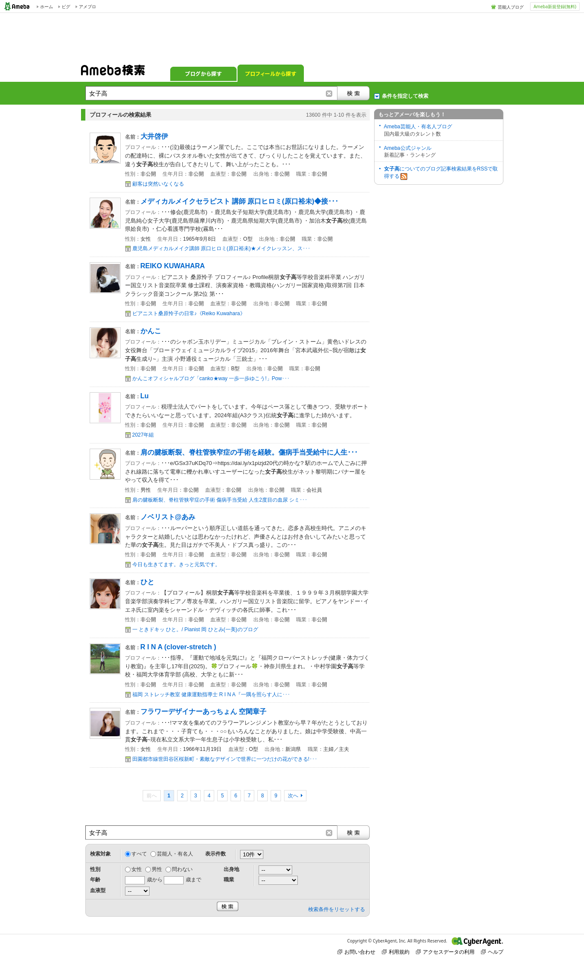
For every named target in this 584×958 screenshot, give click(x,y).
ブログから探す (203, 73)
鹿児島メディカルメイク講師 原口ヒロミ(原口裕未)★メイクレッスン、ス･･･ (221, 248)
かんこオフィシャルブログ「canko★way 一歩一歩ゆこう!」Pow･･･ (211, 378)
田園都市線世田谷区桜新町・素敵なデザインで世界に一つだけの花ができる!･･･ (224, 759)
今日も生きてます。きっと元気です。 (176, 564)
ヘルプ (492, 951)
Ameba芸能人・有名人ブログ (418, 127)
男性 (157, 869)
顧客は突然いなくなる (158, 184)
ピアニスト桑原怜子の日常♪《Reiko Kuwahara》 (188, 313)
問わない (182, 869)
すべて (139, 854)
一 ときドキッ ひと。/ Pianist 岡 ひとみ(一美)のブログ (195, 629)
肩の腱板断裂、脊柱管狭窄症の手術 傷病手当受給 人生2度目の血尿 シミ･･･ (220, 500)
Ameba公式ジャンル (407, 148)
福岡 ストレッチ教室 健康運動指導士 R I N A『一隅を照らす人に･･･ (211, 694)
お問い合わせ (356, 951)
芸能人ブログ (511, 7)
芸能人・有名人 (175, 854)
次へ (293, 796)
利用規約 (395, 951)
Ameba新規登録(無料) (555, 6)
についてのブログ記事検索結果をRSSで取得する (441, 173)
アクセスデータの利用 (445, 951)
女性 (136, 869)
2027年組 (143, 435)
